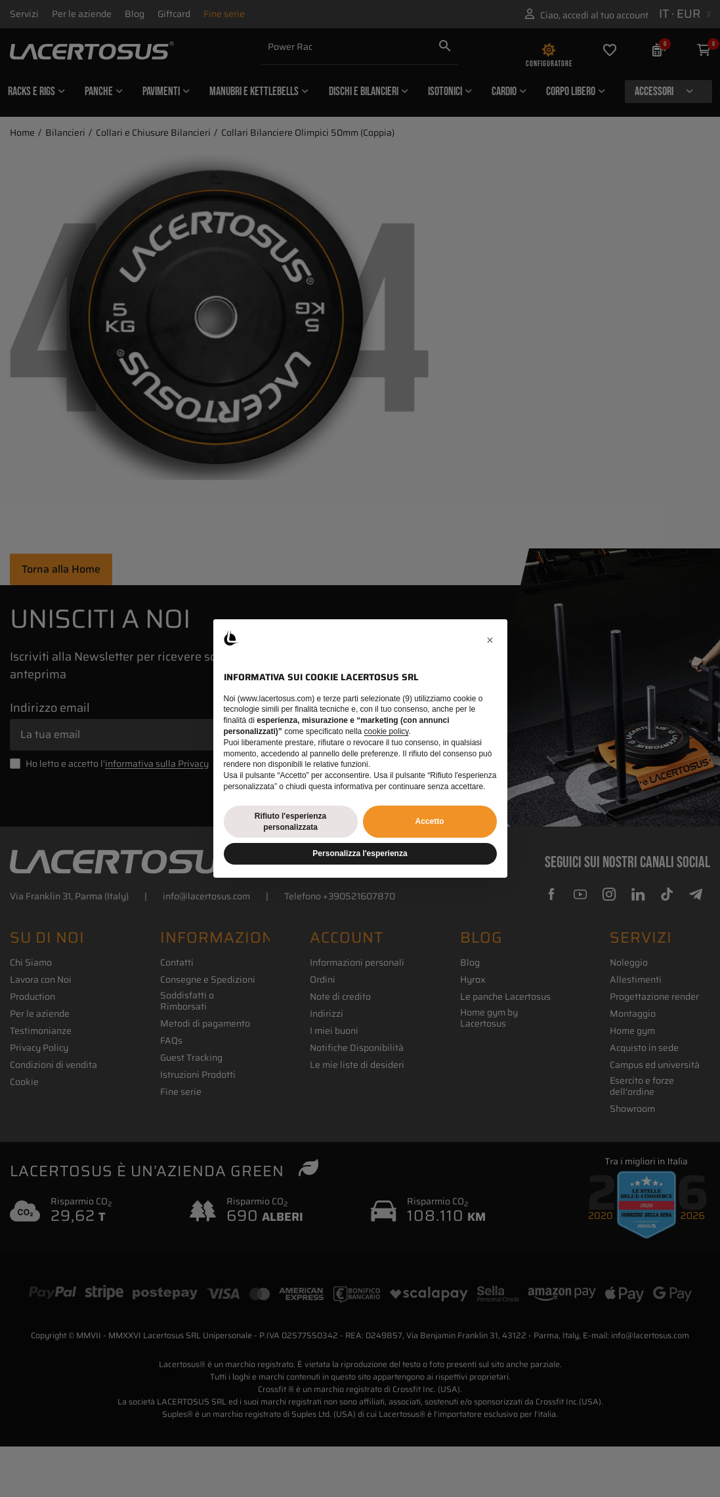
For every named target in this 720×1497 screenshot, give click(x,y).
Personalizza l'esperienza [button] (359, 853)
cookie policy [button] (386, 731)
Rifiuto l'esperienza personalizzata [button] (291, 821)
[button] (490, 640)
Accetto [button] (429, 821)
